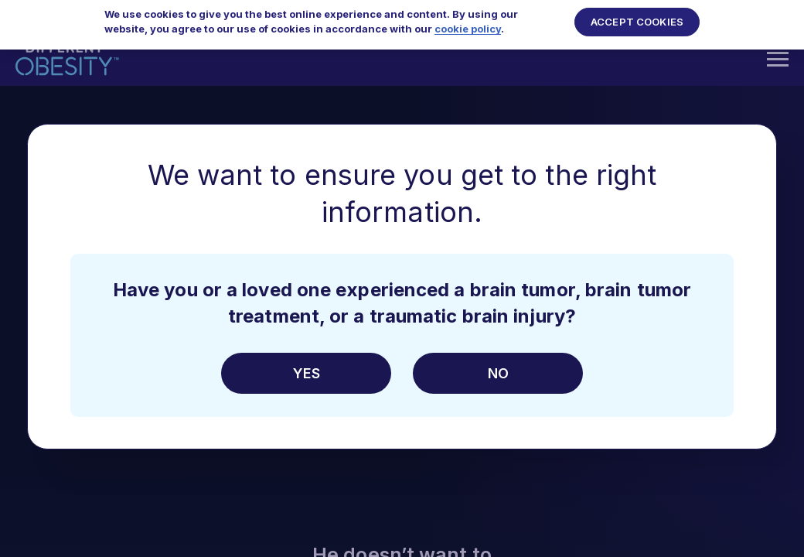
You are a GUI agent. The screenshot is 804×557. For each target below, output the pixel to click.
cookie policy (467, 23)
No (498, 373)
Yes (306, 373)
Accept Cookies (637, 16)
